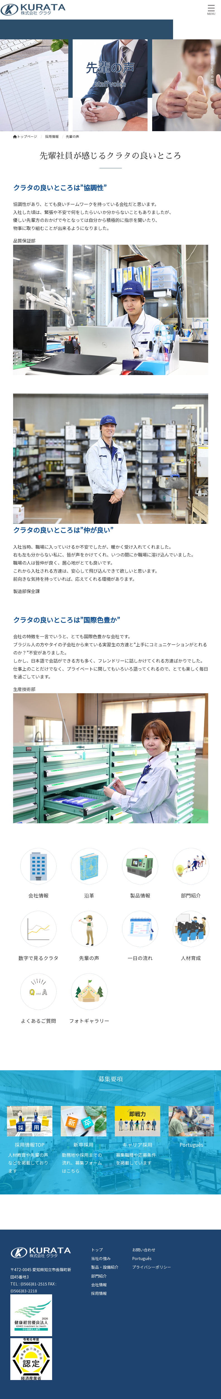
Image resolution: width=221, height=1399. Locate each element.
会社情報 (99, 1284)
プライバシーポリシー (151, 1267)
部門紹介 (99, 1276)
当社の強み (101, 1258)
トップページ (25, 136)
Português (142, 1258)
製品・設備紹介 (104, 1267)
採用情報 (99, 1293)
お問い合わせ (144, 1249)
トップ (97, 1249)
